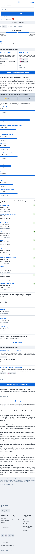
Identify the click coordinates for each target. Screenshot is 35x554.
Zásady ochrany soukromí (7, 545)
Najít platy (25, 530)
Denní (15, 26)
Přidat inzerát (15, 520)
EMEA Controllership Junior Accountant (25, 53)
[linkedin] (12, 535)
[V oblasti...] (17, 9)
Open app (31, 2)
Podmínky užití (4, 542)
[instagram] (6, 535)
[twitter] (9, 535)
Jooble (10, 551)
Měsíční (4, 26)
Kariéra (3, 522)
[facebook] (2, 535)
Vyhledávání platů (17, 14)
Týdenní (10, 26)
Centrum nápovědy (6, 525)
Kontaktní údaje (5, 520)
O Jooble (3, 518)
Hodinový (20, 26)
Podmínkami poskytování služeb (25, 405)
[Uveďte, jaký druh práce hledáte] (17, 5)
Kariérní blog (26, 524)
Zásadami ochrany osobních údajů (11, 405)
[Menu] (2, 2)
